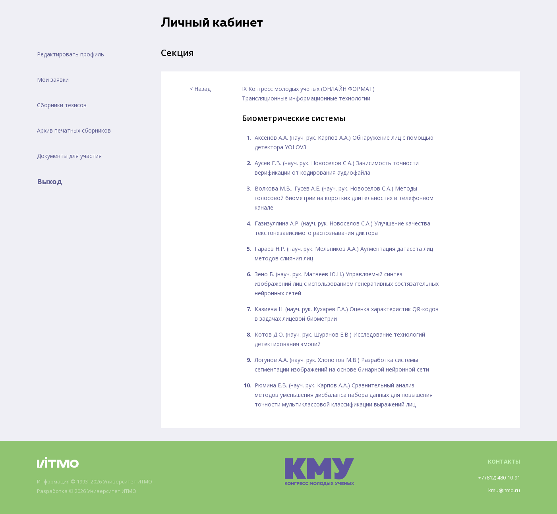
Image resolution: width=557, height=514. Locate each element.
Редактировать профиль (70, 54)
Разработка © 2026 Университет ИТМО (91, 491)
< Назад (200, 88)
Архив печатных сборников (74, 130)
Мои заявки (53, 79)
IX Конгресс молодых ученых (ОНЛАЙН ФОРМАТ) (308, 88)
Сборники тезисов (62, 105)
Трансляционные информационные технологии (306, 98)
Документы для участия (69, 156)
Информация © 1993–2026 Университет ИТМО (100, 481)
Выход (49, 181)
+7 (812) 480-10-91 (495, 477)
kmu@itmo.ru (502, 490)
